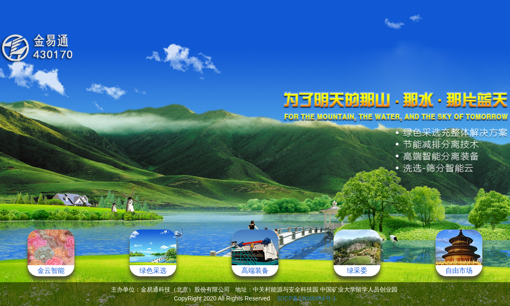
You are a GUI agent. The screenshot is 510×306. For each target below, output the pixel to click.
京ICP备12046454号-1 (306, 298)
